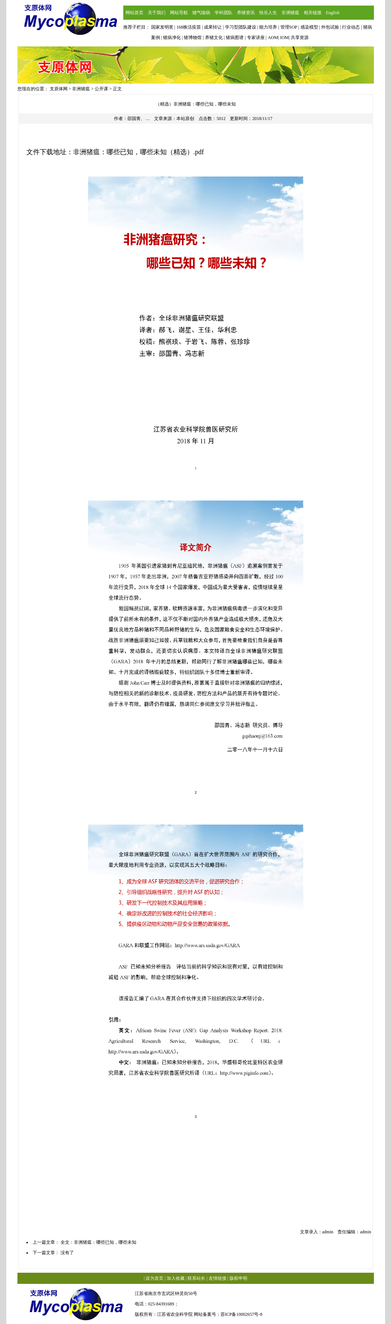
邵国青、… (138, 118)
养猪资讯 (246, 12)
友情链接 (218, 1278)
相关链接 (313, 12)
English (333, 12)
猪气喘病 (201, 12)
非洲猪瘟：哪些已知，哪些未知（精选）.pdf (138, 152)
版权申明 (238, 1278)
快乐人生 (268, 12)
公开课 (101, 88)
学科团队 (223, 12)
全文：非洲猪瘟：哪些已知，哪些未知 (98, 1242)
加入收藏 (176, 1278)
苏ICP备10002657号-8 (242, 1314)
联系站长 (196, 1278)
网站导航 (179, 12)
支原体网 (59, 88)
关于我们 (157, 12)
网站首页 (134, 12)
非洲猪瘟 (290, 12)
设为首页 (154, 1278)
